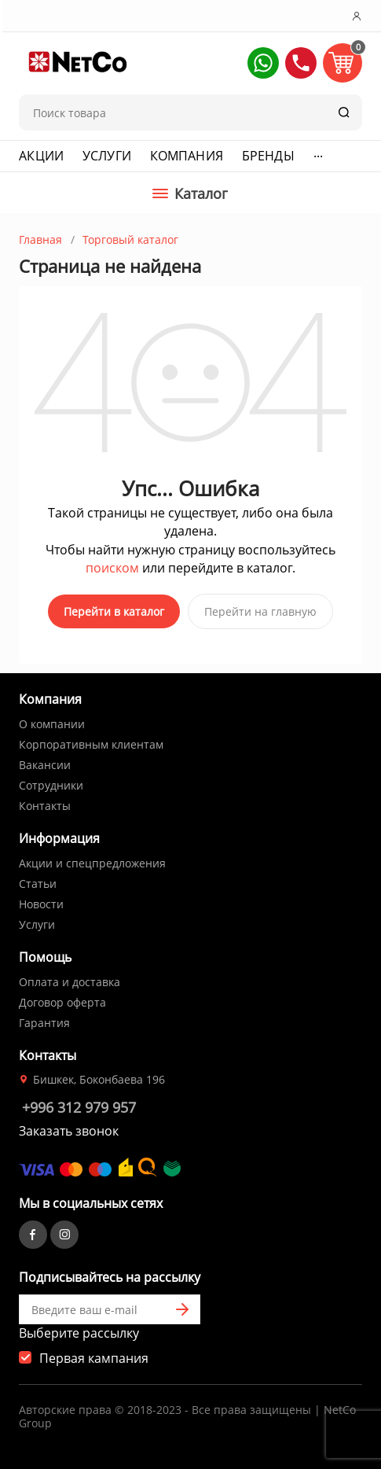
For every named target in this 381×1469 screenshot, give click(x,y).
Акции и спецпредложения (92, 863)
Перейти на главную (260, 611)
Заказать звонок (69, 1130)
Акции (41, 155)
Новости (41, 903)
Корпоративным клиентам (91, 744)
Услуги (106, 155)
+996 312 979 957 (79, 1107)
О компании (52, 723)
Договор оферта (62, 1002)
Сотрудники (51, 785)
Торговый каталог (130, 239)
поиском (112, 567)
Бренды (268, 155)
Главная (40, 239)
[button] (263, 63)
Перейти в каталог (114, 611)
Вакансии (45, 764)
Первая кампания (93, 1358)
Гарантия (44, 1022)
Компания (186, 155)
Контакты (45, 805)
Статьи (38, 883)
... (318, 152)
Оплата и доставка (69, 981)
